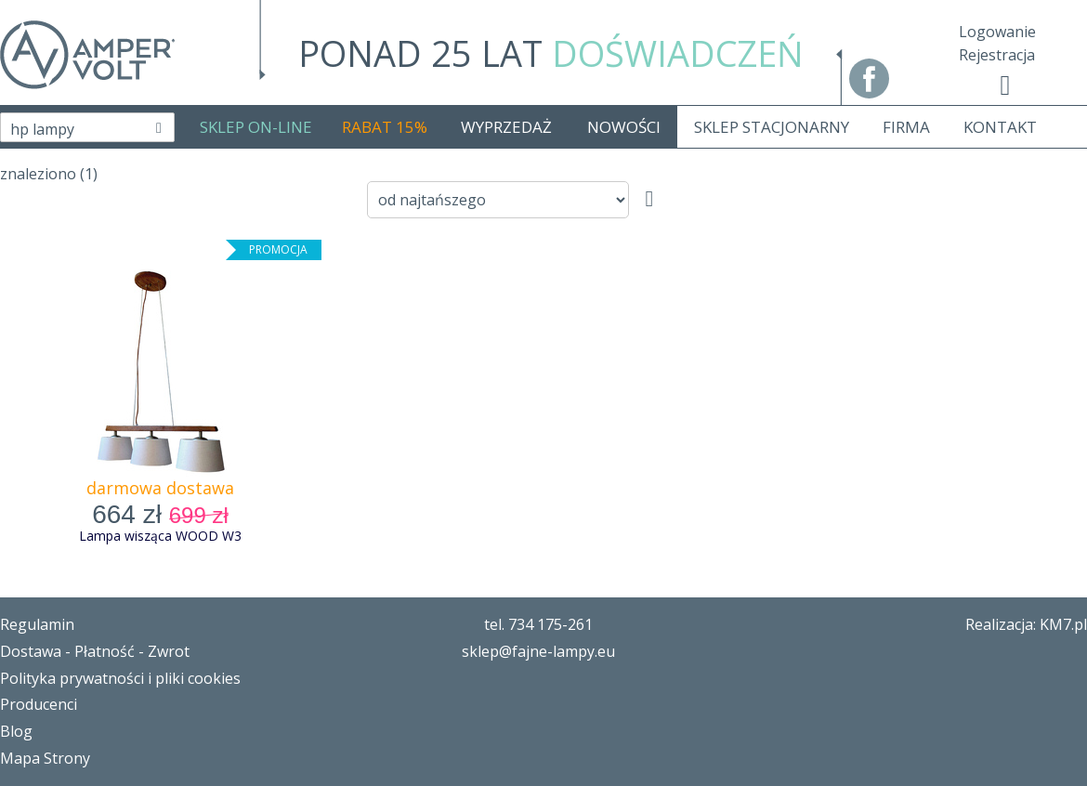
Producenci (38, 704)
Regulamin (37, 624)
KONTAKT (1000, 127)
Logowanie (997, 31)
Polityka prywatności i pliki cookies (120, 678)
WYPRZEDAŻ (506, 127)
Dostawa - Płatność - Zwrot (95, 651)
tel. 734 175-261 (538, 624)
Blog (16, 731)
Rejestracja (997, 55)
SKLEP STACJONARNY (771, 127)
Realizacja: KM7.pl (1026, 624)
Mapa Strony (45, 758)
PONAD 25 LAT (551, 53)
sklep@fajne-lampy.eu (538, 651)
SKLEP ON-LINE (256, 127)
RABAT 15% (384, 127)
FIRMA (906, 127)
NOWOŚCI (624, 127)
